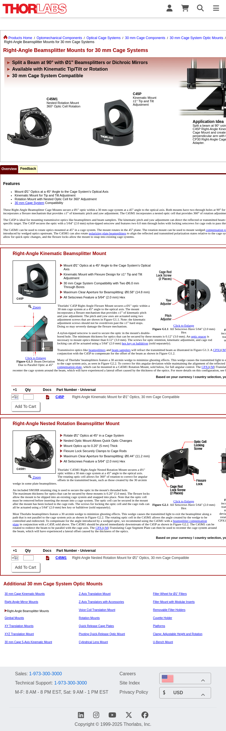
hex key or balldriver (135, 343)
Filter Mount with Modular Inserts (174, 601)
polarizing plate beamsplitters (107, 233)
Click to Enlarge (183, 323)
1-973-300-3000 (45, 673)
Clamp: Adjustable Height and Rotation (177, 634)
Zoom (34, 307)
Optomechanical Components (59, 38)
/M (224, 350)
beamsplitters (97, 350)
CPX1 (217, 350)
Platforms (159, 626)
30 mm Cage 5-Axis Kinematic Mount (28, 642)
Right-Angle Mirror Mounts (21, 601)
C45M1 (61, 558)
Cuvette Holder (162, 618)
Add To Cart (25, 406)
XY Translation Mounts (19, 626)
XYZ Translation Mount (19, 634)
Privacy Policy (133, 692)
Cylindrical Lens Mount (93, 642)
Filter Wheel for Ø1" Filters (170, 593)
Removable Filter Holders (169, 610)
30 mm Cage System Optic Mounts (196, 38)
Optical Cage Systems (104, 38)
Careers (127, 673)
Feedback (28, 169)
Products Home (17, 38)
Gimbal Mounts (14, 618)
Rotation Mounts (89, 618)
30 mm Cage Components (145, 38)
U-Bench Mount (163, 642)
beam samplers (121, 350)
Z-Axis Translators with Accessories (101, 601)
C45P (59, 397)
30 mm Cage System (29, 203)
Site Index (129, 682)
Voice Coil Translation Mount (97, 610)
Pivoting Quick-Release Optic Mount (102, 634)
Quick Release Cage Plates (96, 626)
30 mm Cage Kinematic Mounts (25, 593)
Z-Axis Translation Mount (95, 593)
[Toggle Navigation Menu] (216, 8)
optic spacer (198, 336)
